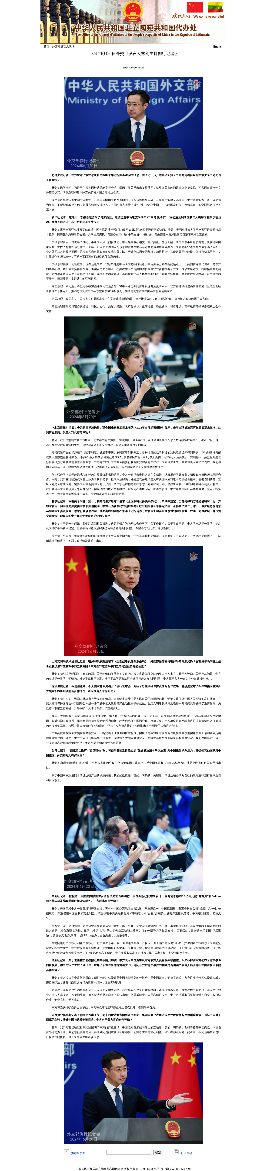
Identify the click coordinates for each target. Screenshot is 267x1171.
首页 (46, 46)
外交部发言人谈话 (63, 46)
